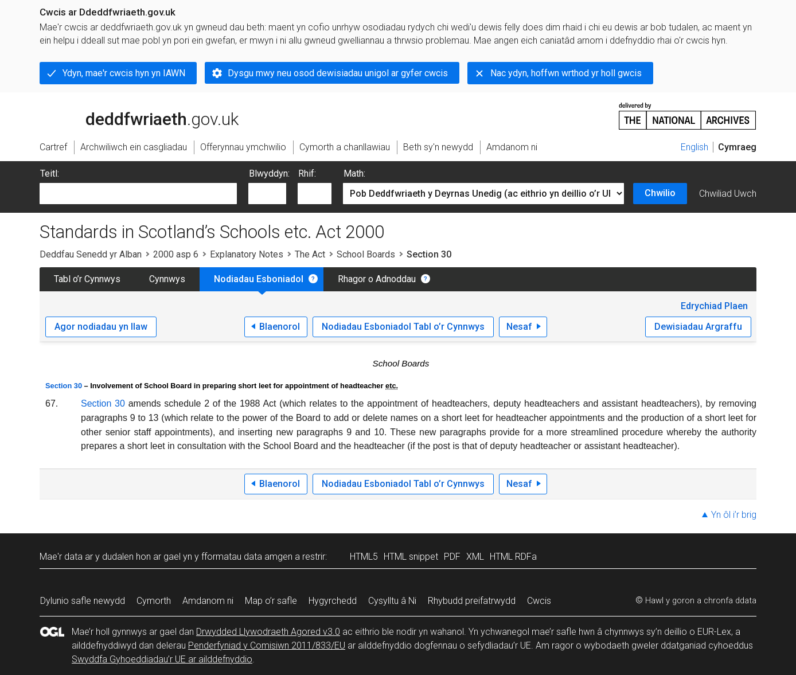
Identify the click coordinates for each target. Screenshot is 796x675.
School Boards (366, 254)
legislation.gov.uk (130, 115)
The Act (310, 254)
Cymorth (153, 600)
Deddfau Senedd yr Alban (91, 254)
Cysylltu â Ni (392, 600)
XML (475, 556)
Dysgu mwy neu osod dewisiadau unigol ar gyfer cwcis (338, 73)
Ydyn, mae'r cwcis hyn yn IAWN (124, 73)
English (694, 147)
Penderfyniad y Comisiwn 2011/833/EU (266, 645)
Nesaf (519, 326)
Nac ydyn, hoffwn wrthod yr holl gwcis (566, 73)
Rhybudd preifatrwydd (472, 600)
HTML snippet (411, 556)
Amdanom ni (207, 600)
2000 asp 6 (175, 254)
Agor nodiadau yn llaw (100, 326)
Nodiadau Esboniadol (258, 279)
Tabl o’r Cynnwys (87, 279)
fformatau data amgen (246, 556)
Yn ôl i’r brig (733, 514)
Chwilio (660, 193)
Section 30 (63, 385)
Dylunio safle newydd (82, 600)
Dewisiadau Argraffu (698, 326)
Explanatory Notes (246, 254)
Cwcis (539, 600)
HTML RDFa (513, 556)
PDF (452, 556)
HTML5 (364, 556)
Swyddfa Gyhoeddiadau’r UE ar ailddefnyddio (162, 659)
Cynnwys (167, 279)
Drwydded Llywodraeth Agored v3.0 (268, 631)
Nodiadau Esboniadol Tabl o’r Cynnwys (403, 326)
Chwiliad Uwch (727, 193)
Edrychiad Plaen (714, 306)
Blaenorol (279, 326)
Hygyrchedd (333, 600)
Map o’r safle (271, 600)
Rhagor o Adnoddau (377, 279)
